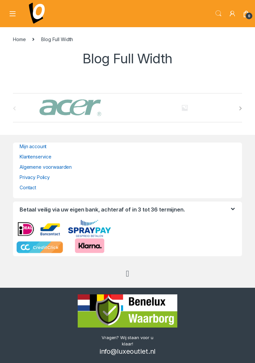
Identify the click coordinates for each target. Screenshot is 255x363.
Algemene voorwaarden (46, 167)
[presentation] (240, 108)
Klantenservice (35, 156)
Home (19, 39)
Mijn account (33, 146)
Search (218, 13)
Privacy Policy (35, 177)
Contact (28, 187)
